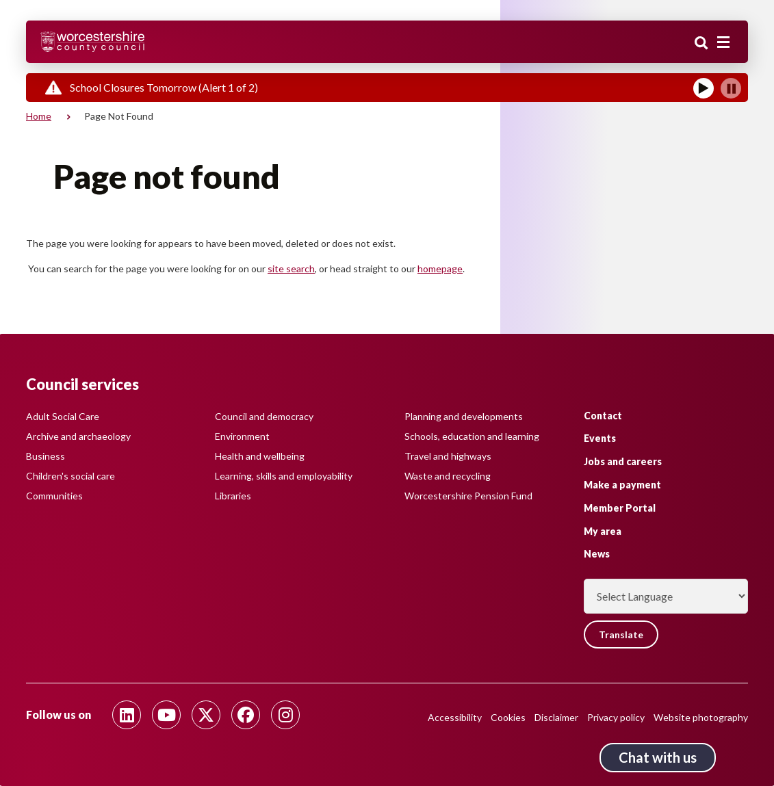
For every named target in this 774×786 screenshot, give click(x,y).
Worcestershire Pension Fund (468, 495)
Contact (603, 415)
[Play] (703, 88)
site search (291, 268)
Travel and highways (447, 456)
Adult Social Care (62, 416)
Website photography (701, 717)
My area (602, 531)
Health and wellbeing (260, 456)
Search (701, 43)
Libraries (233, 495)
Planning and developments (463, 416)
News (597, 554)
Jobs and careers (623, 461)
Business (45, 456)
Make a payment (622, 484)
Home (38, 116)
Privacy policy (616, 717)
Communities (54, 495)
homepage (440, 268)
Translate (621, 634)
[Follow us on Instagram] (285, 714)
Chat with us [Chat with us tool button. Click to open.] (658, 757)
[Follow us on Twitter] (206, 714)
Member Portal (620, 508)
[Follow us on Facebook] (245, 714)
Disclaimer (556, 717)
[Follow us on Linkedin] (126, 714)
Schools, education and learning (471, 436)
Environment (242, 436)
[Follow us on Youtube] (166, 714)
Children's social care (70, 476)
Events (600, 438)
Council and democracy (264, 416)
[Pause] (731, 88)
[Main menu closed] (723, 42)
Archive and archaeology (78, 436)
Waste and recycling (447, 476)
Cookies (508, 717)
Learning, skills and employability (283, 476)
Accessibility (455, 717)
